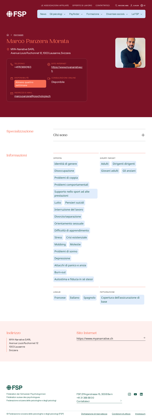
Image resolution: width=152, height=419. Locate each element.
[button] (121, 5)
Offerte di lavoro (82, 5)
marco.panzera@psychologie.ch (32, 96)
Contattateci (103, 5)
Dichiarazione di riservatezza (94, 414)
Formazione (93, 14)
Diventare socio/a (115, 14)
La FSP (135, 14)
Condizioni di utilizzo (121, 414)
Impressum (140, 414)
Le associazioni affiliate (55, 5)
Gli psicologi (56, 14)
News (43, 14)
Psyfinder (74, 14)
